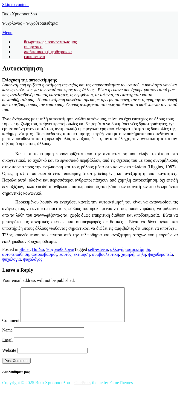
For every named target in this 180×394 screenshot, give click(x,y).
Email (7, 346)
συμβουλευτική (105, 254)
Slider (24, 249)
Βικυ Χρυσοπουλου (19, 14)
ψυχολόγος (32, 259)
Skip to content (15, 4)
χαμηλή (127, 254)
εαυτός (65, 254)
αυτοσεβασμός (44, 254)
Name (7, 336)
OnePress (82, 389)
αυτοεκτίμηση (138, 249)
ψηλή (141, 254)
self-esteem (98, 249)
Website (9, 357)
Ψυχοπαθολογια (60, 249)
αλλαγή (116, 249)
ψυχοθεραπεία (160, 254)
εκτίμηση (82, 254)
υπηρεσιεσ (33, 46)
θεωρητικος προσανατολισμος (50, 41)
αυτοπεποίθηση (15, 254)
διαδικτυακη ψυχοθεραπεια (48, 51)
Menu (7, 32)
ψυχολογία (11, 259)
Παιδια (38, 249)
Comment (10, 327)
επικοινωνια (34, 56)
